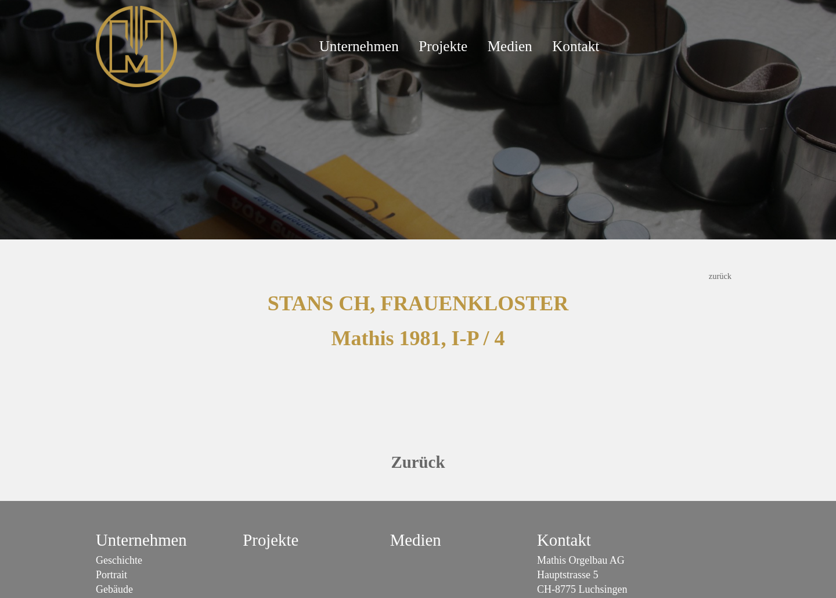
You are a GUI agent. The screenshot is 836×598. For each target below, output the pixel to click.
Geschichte (119, 560)
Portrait (111, 575)
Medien (510, 46)
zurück (720, 276)
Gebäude (114, 589)
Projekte (443, 46)
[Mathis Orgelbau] (136, 45)
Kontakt (575, 46)
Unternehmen (359, 46)
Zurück (418, 462)
